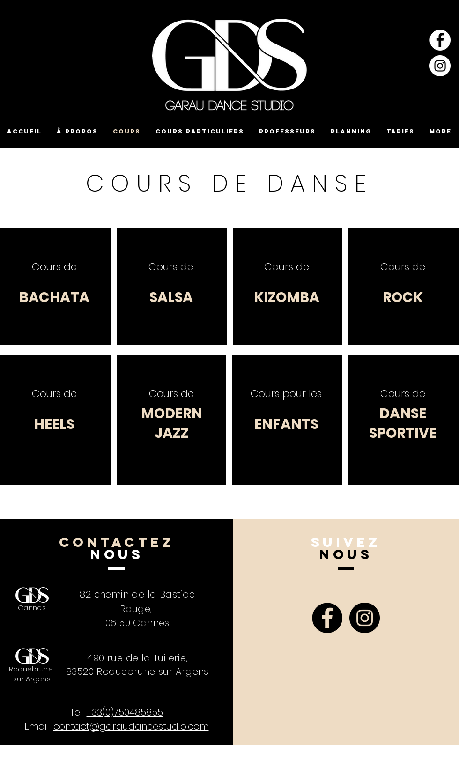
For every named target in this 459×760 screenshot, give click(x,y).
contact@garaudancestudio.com (131, 726)
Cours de (54, 266)
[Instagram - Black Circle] (364, 618)
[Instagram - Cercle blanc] (440, 65)
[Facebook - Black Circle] (327, 618)
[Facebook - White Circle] (440, 40)
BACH (39, 297)
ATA (74, 297)
